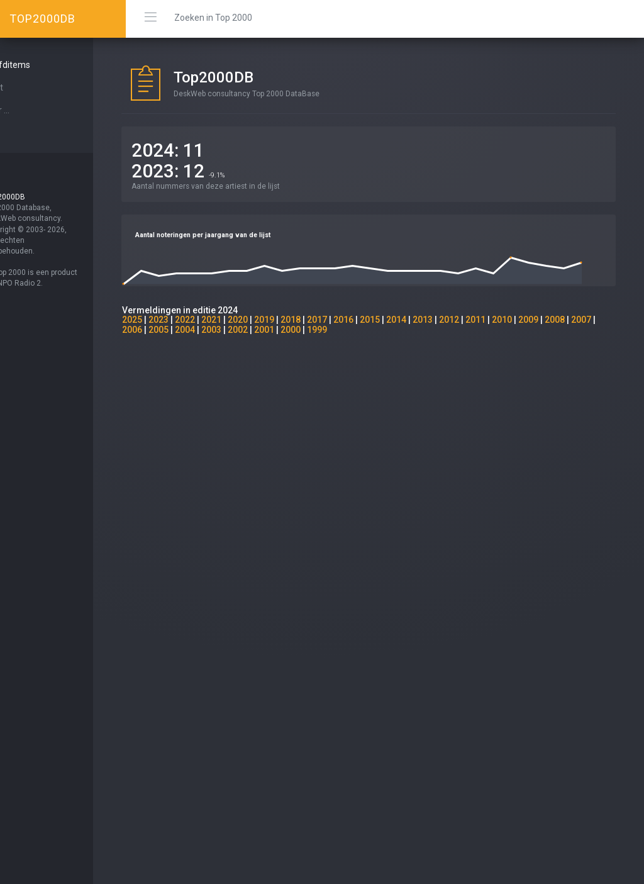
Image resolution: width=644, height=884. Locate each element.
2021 (244, 320)
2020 (270, 320)
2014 (429, 320)
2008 (587, 320)
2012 (482, 320)
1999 (376, 330)
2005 (218, 330)
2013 (455, 320)
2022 (218, 320)
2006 (191, 330)
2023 (191, 320)
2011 (508, 320)
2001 (323, 330)
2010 (535, 320)
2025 (165, 320)
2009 (561, 320)
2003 (270, 330)
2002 (297, 330)
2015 (402, 320)
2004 (244, 330)
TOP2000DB (42, 18)
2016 (376, 320)
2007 (165, 330)
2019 (297, 320)
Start (26, 87)
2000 (350, 330)
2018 (323, 320)
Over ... (29, 110)
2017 (350, 320)
